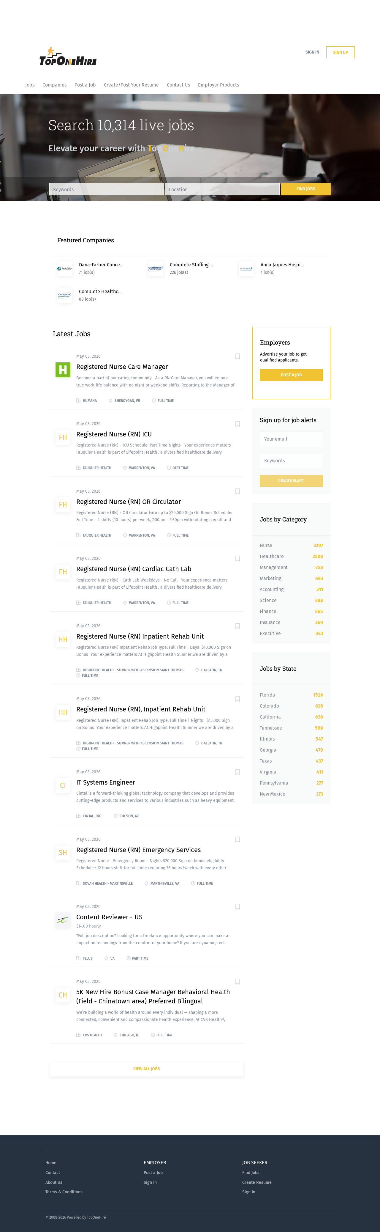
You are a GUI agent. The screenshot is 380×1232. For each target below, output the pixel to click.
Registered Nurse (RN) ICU (114, 434)
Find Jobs (306, 188)
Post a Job (291, 375)
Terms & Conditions (64, 1192)
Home (50, 1162)
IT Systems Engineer (105, 782)
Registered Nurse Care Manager (122, 367)
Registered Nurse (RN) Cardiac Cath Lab (133, 569)
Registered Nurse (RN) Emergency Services (138, 850)
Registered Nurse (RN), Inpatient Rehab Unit (140, 709)
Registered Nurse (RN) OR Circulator (128, 502)
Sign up (340, 52)
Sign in (312, 52)
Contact (52, 1172)
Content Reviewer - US (109, 917)
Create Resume (257, 1182)
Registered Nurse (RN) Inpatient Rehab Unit (140, 636)
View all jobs (146, 1068)
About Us (53, 1182)
